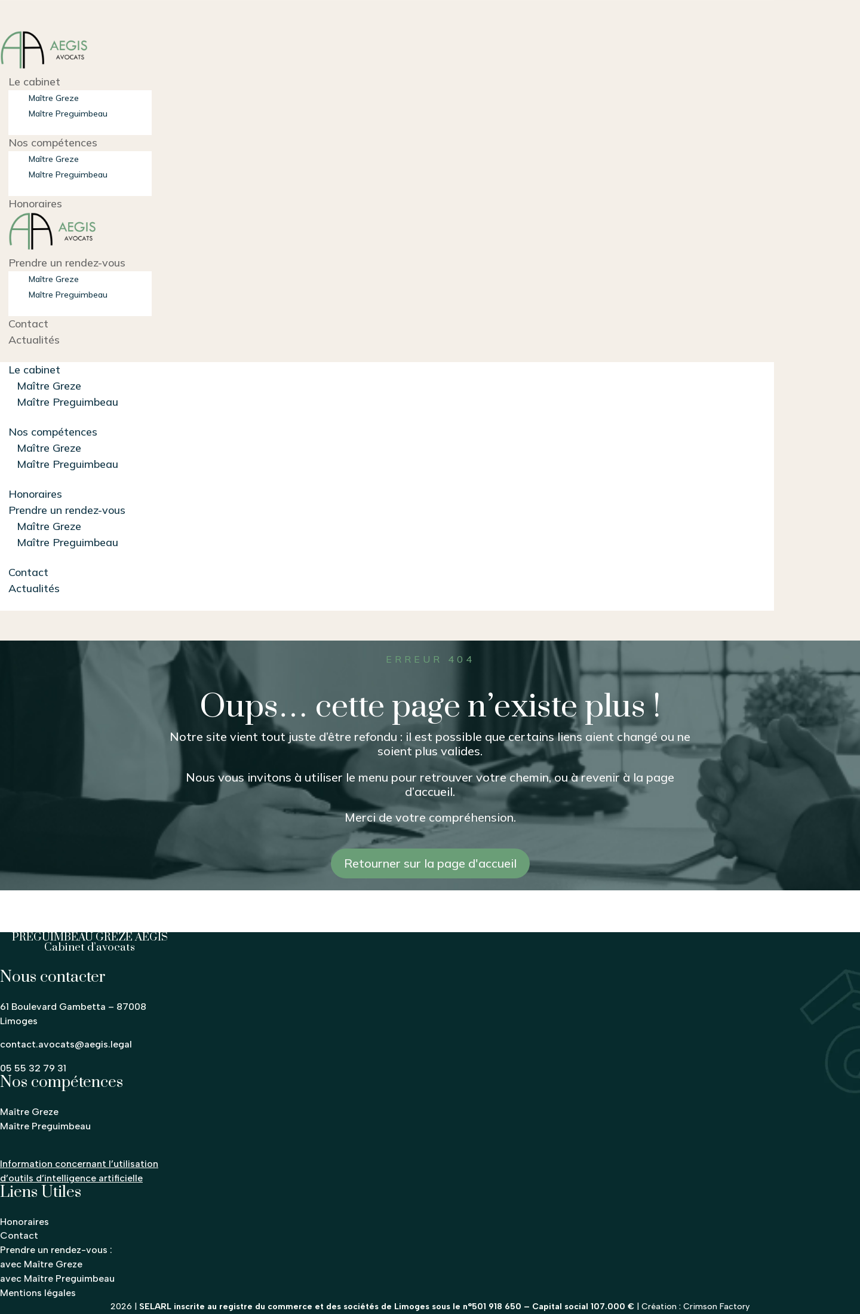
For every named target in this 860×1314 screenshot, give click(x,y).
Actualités (34, 340)
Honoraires (35, 203)
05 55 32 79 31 (33, 1068)
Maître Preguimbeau (68, 113)
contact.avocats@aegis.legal (66, 1044)
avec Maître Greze (41, 1264)
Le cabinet (34, 81)
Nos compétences (52, 142)
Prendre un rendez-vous (66, 262)
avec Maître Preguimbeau (57, 1278)
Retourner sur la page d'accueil (430, 863)
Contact (28, 323)
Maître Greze (54, 98)
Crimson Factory (716, 1306)
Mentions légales (38, 1292)
